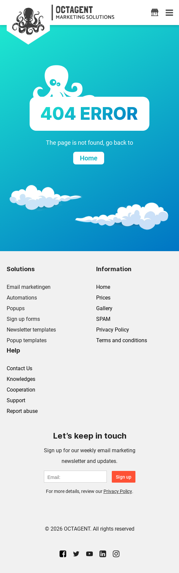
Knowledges (21, 379)
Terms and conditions (121, 340)
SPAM (103, 319)
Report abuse (22, 411)
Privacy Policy (112, 330)
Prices (103, 298)
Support (16, 400)
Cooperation (21, 390)
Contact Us (19, 368)
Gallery (104, 308)
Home (103, 287)
